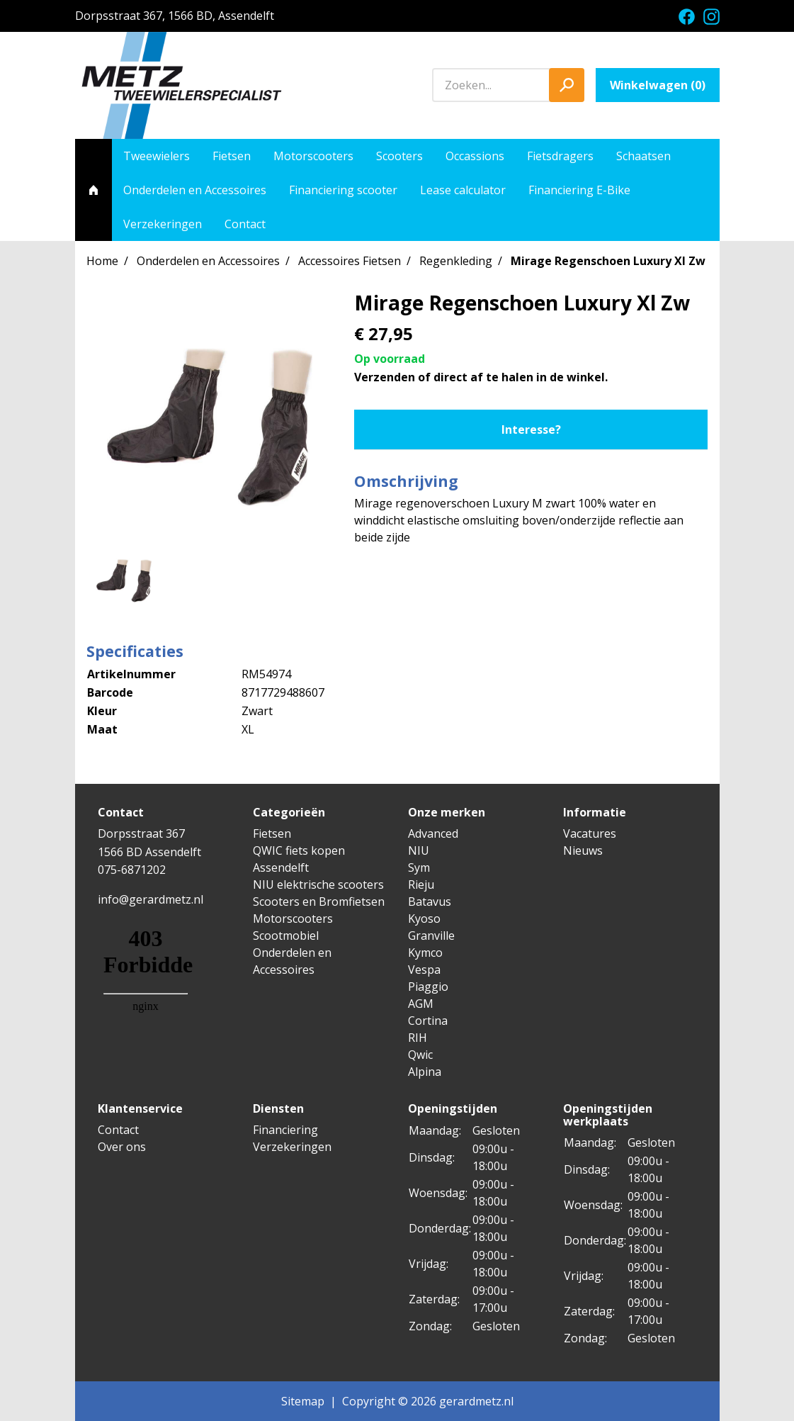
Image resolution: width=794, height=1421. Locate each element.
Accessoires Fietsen (349, 261)
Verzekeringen (162, 224)
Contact (245, 224)
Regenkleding (455, 261)
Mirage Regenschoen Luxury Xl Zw (608, 261)
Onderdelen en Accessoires (194, 190)
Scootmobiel (286, 935)
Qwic (420, 1054)
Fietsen (231, 156)
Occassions (475, 156)
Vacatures (589, 833)
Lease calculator (463, 190)
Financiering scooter (343, 190)
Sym (419, 867)
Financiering (285, 1130)
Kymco (425, 952)
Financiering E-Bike (579, 190)
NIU (418, 850)
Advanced (433, 833)
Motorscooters (313, 156)
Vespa (424, 969)
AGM (420, 1003)
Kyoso (424, 918)
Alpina (424, 1071)
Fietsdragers (560, 156)
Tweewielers (156, 156)
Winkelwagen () (657, 85)
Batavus (429, 901)
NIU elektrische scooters (318, 884)
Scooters (399, 156)
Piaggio (428, 986)
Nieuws (583, 850)
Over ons (122, 1147)
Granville (431, 935)
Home (102, 261)
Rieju (421, 884)
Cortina (428, 1020)
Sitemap (302, 1401)
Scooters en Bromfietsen (319, 901)
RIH (417, 1037)
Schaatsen (643, 156)
